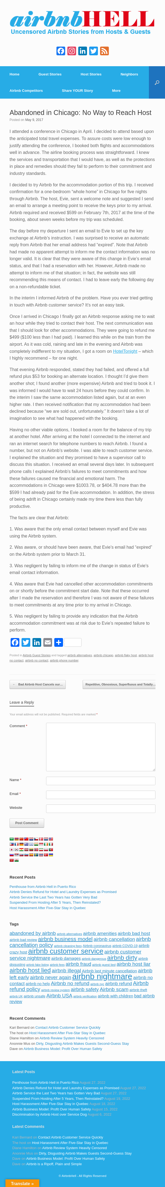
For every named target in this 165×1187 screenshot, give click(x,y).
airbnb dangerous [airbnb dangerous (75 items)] (94, 958)
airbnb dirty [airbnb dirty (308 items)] (122, 957)
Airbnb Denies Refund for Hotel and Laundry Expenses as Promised (63, 892)
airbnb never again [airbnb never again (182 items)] (50, 977)
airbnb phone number (64, 660)
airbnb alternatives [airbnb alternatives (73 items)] (69, 934)
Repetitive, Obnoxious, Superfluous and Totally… (124, 684)
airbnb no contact (36, 660)
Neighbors (129, 74)
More (116, 91)
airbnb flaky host (126, 655)
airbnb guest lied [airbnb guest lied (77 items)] (104, 964)
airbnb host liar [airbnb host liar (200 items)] (133, 964)
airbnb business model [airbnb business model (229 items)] (65, 939)
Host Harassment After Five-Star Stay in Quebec (48, 908)
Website (16, 808)
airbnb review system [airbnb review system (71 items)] (55, 990)
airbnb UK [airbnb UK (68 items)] (16, 996)
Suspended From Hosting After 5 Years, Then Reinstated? (55, 902)
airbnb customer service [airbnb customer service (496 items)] (65, 951)
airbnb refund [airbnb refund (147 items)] (118, 983)
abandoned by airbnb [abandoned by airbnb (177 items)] (33, 933)
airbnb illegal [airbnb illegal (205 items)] (66, 970)
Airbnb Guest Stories (37, 655)
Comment (18, 726)
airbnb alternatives (79, 655)
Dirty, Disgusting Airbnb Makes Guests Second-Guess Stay (82, 1044)
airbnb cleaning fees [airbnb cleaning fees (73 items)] (68, 946)
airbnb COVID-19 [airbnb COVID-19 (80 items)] (125, 946)
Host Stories (91, 74)
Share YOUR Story (77, 91)
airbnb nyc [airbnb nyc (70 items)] (97, 984)
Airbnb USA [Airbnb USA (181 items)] (59, 995)
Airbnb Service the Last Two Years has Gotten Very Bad (53, 897)
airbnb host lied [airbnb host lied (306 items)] (30, 970)
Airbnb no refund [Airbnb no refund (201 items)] (70, 983)
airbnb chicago (103, 655)
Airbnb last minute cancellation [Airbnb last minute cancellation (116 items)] (109, 971)
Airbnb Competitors (26, 91)
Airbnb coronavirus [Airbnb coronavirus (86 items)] (97, 946)
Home (14, 74)
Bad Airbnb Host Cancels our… (38, 684)
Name (15, 780)
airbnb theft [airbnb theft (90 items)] (138, 990)
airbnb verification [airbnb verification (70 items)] (85, 996)
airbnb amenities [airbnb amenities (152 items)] (100, 933)
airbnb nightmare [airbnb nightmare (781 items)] (102, 976)
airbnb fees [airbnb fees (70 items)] (57, 964)
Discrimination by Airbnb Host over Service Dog (49, 1114)
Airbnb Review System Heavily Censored (72, 1038)
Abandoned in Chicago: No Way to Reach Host (80, 112)
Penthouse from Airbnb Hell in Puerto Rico (43, 887)
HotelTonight (125, 351)
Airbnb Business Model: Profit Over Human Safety (62, 1049)
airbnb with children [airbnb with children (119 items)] (115, 996)
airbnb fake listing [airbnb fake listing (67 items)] (37, 964)
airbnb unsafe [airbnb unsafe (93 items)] (35, 996)
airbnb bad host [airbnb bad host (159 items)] (134, 933)
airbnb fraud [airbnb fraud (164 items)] (78, 964)
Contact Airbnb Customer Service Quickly (67, 1027)
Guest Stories (50, 74)
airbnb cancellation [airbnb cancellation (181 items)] (114, 939)
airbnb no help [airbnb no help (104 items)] (38, 984)
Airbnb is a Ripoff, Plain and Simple (54, 1164)
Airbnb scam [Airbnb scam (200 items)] (114, 989)
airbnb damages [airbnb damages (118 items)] (66, 958)
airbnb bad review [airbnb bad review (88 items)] (23, 940)
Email (15, 794)
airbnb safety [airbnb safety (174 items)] (85, 989)
